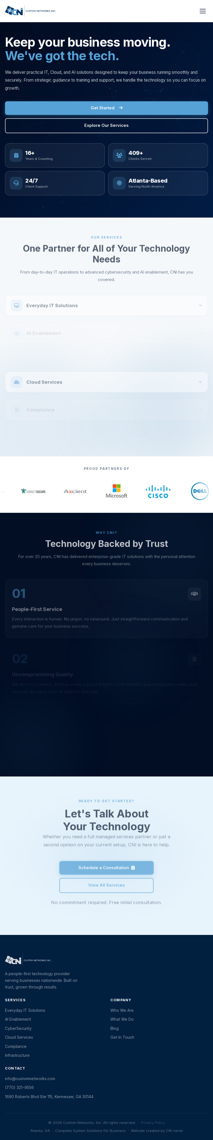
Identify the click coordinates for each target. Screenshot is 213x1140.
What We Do (122, 1019)
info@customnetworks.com (30, 1078)
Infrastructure (17, 1055)
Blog (114, 1028)
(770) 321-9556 (19, 1087)
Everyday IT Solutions (25, 1010)
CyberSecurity (18, 1028)
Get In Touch (122, 1037)
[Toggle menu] (202, 11)
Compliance (16, 1046)
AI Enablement (18, 1019)
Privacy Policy (153, 1122)
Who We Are (122, 1010)
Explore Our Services (106, 125)
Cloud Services (19, 1037)
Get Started (107, 107)
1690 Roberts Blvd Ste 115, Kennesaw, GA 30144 (49, 1096)
